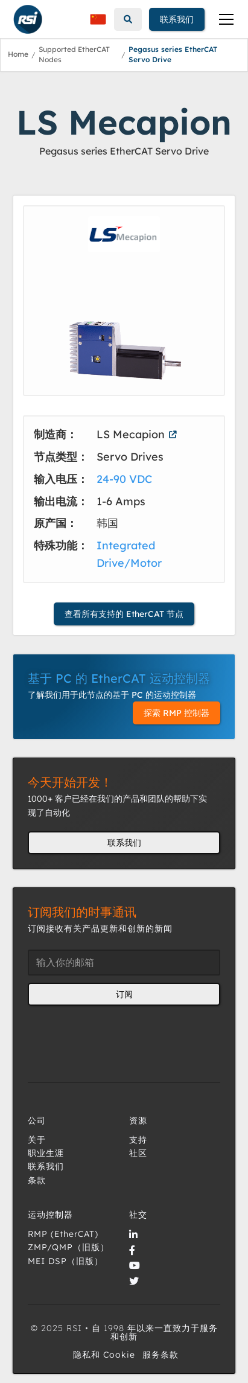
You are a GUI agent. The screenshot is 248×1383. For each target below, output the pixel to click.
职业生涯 (46, 1153)
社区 (138, 1153)
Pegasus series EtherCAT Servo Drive (173, 54)
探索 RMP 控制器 (176, 712)
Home (18, 54)
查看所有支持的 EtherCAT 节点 (124, 613)
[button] (98, 19)
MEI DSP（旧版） (65, 1261)
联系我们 (177, 19)
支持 (138, 1139)
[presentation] (119, 1036)
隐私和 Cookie (104, 1354)
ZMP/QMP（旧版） (68, 1247)
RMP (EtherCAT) (63, 1233)
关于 (37, 1139)
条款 (37, 1180)
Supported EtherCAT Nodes (74, 54)
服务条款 (160, 1354)
